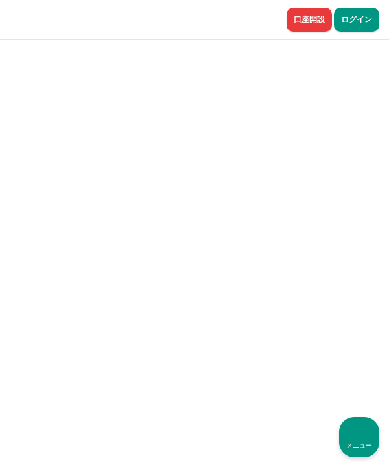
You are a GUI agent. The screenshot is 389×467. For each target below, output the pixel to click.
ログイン (356, 19)
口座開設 (309, 19)
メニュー (359, 445)
